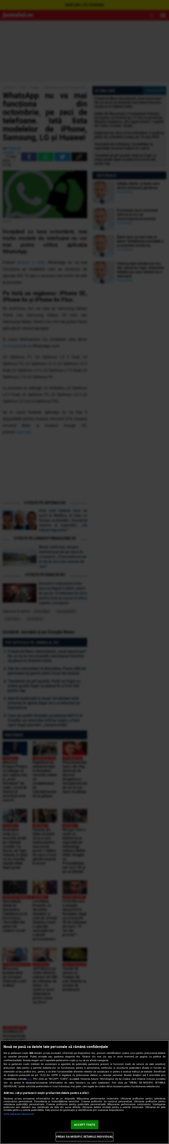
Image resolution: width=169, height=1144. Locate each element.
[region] (84, 1092)
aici (29, 1079)
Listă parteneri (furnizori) (19, 1114)
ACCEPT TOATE (84, 1124)
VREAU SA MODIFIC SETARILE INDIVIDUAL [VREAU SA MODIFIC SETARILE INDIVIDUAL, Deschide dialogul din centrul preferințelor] (84, 1136)
